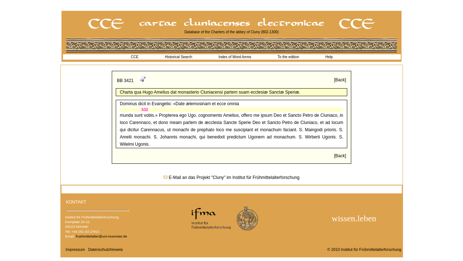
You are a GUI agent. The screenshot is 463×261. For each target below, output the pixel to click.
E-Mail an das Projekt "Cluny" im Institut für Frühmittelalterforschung (234, 177)
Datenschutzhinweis (105, 249)
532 (144, 109)
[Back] (340, 79)
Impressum (75, 249)
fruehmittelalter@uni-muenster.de (101, 236)
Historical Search (178, 57)
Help (329, 57)
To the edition (288, 57)
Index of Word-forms (234, 57)
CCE (135, 57)
